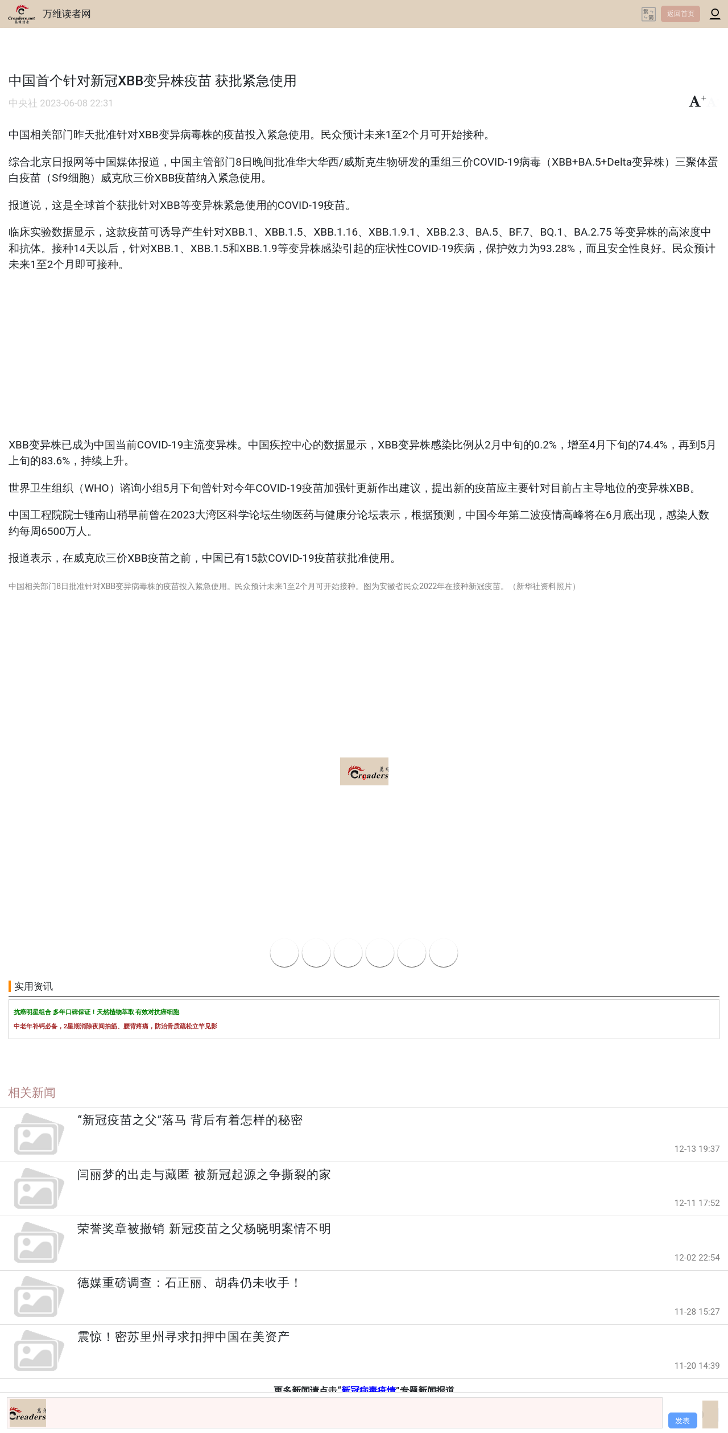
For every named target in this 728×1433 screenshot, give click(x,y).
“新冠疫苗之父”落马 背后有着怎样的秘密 (190, 1120)
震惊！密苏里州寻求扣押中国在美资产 (183, 1337)
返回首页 (680, 14)
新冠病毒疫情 (368, 1390)
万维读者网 (67, 13)
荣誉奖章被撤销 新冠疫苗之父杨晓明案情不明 (204, 1229)
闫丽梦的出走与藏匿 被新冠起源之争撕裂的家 (204, 1174)
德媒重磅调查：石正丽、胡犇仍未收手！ (190, 1283)
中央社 (23, 103)
